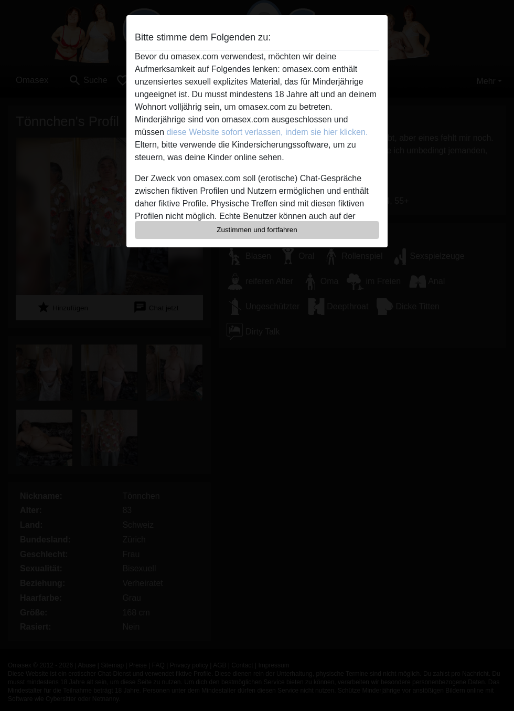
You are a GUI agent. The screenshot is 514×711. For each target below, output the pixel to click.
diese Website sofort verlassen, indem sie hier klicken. (267, 132)
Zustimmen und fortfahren (257, 230)
